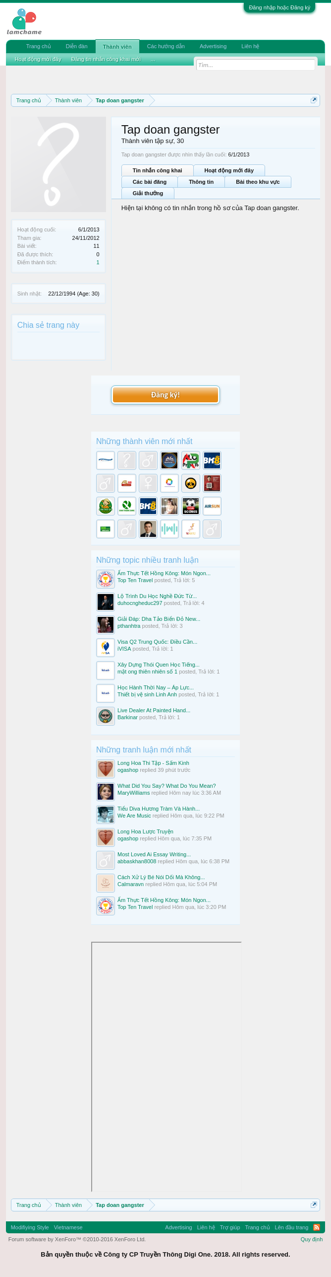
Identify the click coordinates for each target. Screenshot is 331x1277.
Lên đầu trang (292, 1227)
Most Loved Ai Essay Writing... (154, 854)
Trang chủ (38, 46)
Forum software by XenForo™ (77, 1239)
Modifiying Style (30, 1227)
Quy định (312, 1239)
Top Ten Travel (135, 580)
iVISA (124, 649)
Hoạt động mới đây (229, 170)
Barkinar (127, 717)
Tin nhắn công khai (157, 170)
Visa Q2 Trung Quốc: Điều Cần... (157, 642)
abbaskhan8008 (136, 861)
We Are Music (134, 816)
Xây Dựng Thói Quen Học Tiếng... (158, 665)
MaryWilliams (133, 793)
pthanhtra (128, 626)
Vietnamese (68, 1227)
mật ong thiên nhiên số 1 (147, 672)
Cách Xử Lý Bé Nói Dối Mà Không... (161, 877)
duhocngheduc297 (140, 603)
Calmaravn (130, 884)
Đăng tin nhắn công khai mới (106, 59)
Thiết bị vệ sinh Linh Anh (147, 694)
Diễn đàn (77, 46)
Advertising (213, 46)
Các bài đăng (149, 182)
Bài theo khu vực (257, 182)
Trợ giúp (230, 1227)
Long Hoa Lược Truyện (145, 831)
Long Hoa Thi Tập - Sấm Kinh (153, 763)
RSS (316, 1227)
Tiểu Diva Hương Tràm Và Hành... (158, 809)
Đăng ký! (165, 394)
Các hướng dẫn (166, 46)
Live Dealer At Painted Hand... (153, 710)
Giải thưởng (148, 193)
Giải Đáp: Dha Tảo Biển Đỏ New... (158, 619)
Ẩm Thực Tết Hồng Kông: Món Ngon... (164, 573)
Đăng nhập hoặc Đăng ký (279, 7)
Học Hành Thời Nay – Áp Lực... (155, 687)
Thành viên (117, 47)
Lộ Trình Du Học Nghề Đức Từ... (157, 596)
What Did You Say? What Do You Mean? (166, 786)
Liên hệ (250, 46)
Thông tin (201, 182)
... (153, 59)
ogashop (127, 770)
